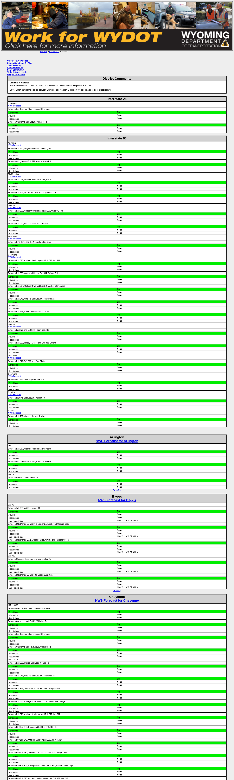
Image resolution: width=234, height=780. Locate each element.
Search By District (15, 70)
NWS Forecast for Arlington (117, 441)
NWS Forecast (14, 106)
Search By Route (15, 68)
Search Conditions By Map (19, 63)
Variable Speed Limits (17, 72)
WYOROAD (54, 51)
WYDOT (43, 51)
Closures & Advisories (17, 61)
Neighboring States (16, 74)
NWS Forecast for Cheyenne (117, 600)
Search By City (14, 65)
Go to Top (117, 490)
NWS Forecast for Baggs (117, 500)
